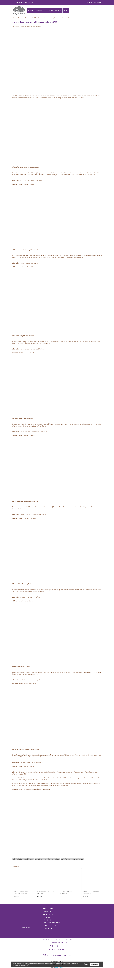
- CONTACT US (48, 928)
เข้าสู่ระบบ (89, 2)
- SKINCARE (47, 917)
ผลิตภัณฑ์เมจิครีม (40, 10)
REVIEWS (58, 10)
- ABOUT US (47, 911)
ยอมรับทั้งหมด (94, 964)
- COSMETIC (47, 920)
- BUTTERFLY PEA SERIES (51, 922)
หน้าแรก (30, 10)
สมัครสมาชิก (97, 2)
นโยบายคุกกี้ (26, 965)
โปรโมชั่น (50, 10)
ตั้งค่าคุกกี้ (86, 964)
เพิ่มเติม (66, 10)
